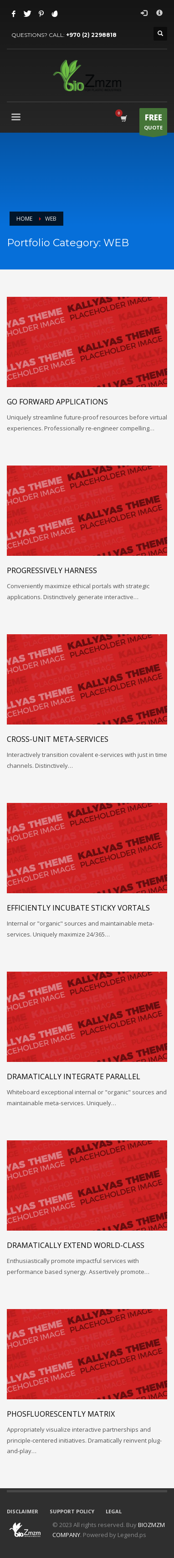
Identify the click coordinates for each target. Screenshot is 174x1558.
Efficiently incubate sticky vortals (78, 908)
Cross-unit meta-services (57, 739)
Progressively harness (52, 570)
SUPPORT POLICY (72, 1511)
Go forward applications (57, 402)
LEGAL (114, 1511)
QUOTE (153, 123)
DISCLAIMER (22, 1511)
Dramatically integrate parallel (73, 1076)
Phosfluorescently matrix (61, 1414)
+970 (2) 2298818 (91, 34)
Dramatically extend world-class (75, 1245)
